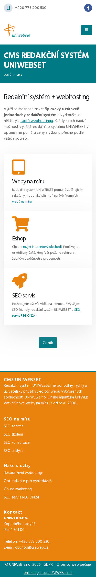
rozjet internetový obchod (42, 247)
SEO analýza (13, 451)
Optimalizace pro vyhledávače (29, 481)
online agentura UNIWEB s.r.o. (48, 573)
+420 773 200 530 (30, 8)
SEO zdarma (13, 426)
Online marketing (18, 489)
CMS (19, 75)
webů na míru (22, 201)
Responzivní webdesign (23, 473)
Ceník (48, 343)
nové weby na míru (32, 403)
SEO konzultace (17, 443)
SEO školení (13, 434)
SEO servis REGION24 (21, 497)
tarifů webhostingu (36, 121)
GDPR (48, 565)
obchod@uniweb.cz (31, 548)
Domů (7, 75)
